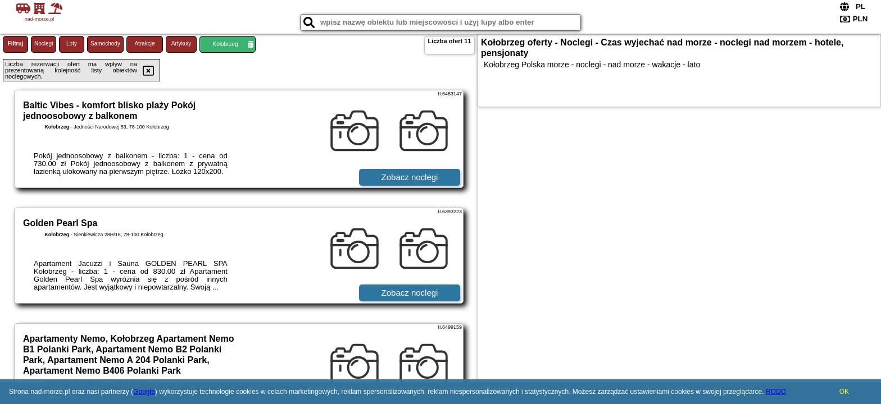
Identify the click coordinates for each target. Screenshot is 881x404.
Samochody (105, 43)
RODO (776, 392)
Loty (71, 43)
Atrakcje (144, 43)
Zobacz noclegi (410, 177)
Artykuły (181, 43)
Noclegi (43, 43)
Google (144, 392)
